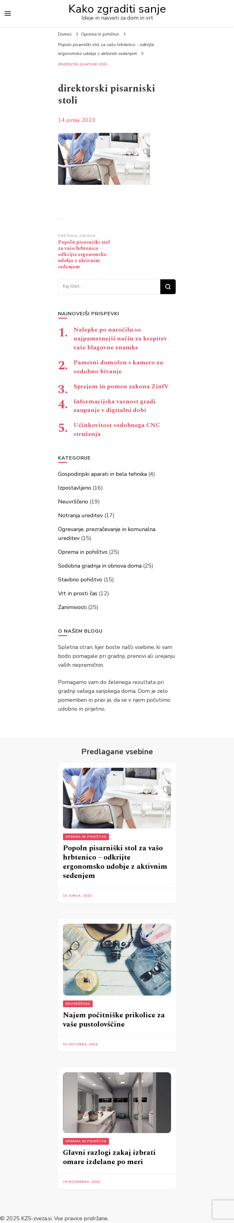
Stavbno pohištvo (80, 579)
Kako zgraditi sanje (117, 9)
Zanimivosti (72, 607)
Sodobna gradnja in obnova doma (100, 565)
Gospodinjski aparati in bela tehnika (102, 474)
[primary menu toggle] (8, 13)
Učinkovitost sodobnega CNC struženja (116, 430)
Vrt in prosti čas (77, 593)
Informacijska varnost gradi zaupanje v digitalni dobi (114, 406)
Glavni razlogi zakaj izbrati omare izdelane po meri (109, 1157)
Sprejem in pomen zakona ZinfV (121, 386)
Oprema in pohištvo (100, 34)
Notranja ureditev (80, 515)
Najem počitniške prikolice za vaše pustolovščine (114, 1020)
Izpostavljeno (74, 487)
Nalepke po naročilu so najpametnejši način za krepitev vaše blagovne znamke (120, 338)
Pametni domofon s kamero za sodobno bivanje (118, 367)
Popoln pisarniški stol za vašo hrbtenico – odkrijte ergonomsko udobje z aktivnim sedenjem (115, 862)
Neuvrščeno (73, 501)
